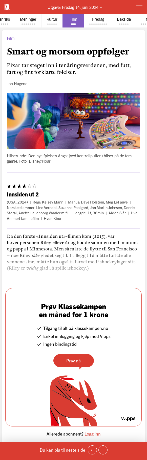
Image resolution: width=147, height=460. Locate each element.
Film (11, 38)
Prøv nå (73, 360)
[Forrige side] (92, 449)
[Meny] (139, 7)
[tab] (28, 20)
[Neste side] (103, 449)
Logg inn (93, 433)
